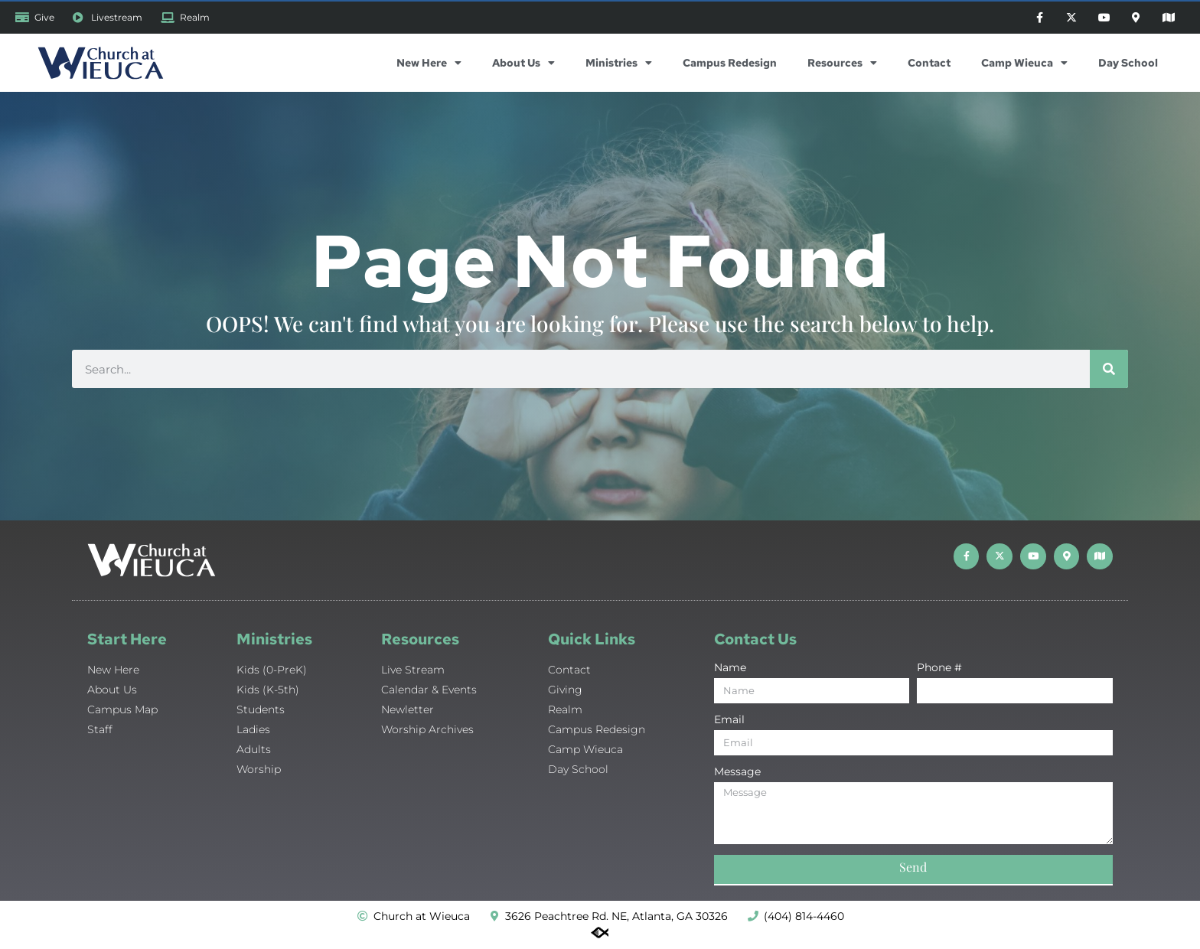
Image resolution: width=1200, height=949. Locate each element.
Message (737, 774)
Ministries (618, 65)
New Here (428, 65)
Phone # (939, 670)
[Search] (1109, 371)
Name (730, 670)
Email (729, 722)
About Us (523, 65)
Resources (842, 65)
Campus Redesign (730, 65)
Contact (929, 65)
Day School (1128, 65)
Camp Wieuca (1024, 65)
